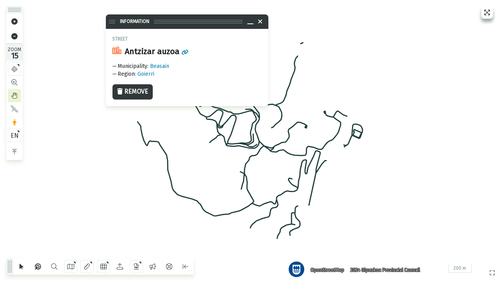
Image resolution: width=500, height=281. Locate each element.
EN (15, 135)
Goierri (146, 74)
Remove (132, 91)
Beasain (159, 66)
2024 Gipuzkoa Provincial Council (382, 267)
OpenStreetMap (324, 267)
